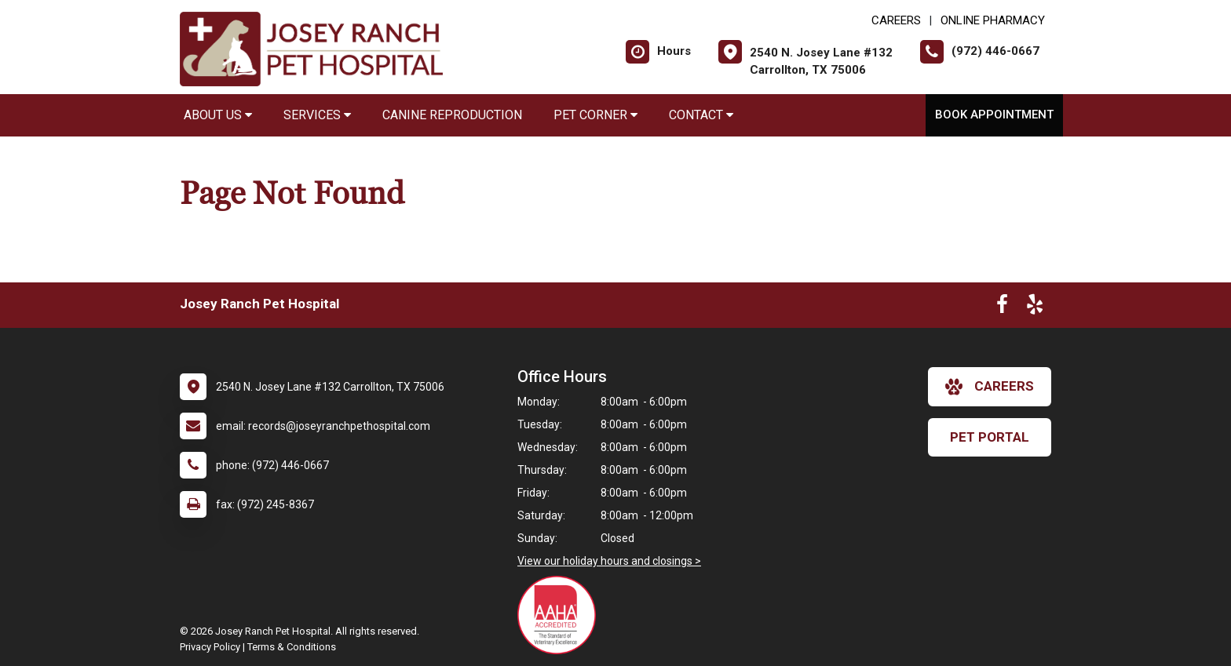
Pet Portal (989, 437)
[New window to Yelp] (1034, 307)
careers (989, 386)
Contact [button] (701, 114)
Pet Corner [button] (595, 114)
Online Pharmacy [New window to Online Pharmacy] (993, 20)
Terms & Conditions (291, 647)
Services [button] (317, 114)
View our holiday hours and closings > (609, 561)
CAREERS (896, 20)
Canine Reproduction (452, 114)
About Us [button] (218, 114)
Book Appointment (994, 114)
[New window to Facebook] (1002, 307)
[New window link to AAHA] (560, 615)
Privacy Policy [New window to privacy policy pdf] (210, 647)
